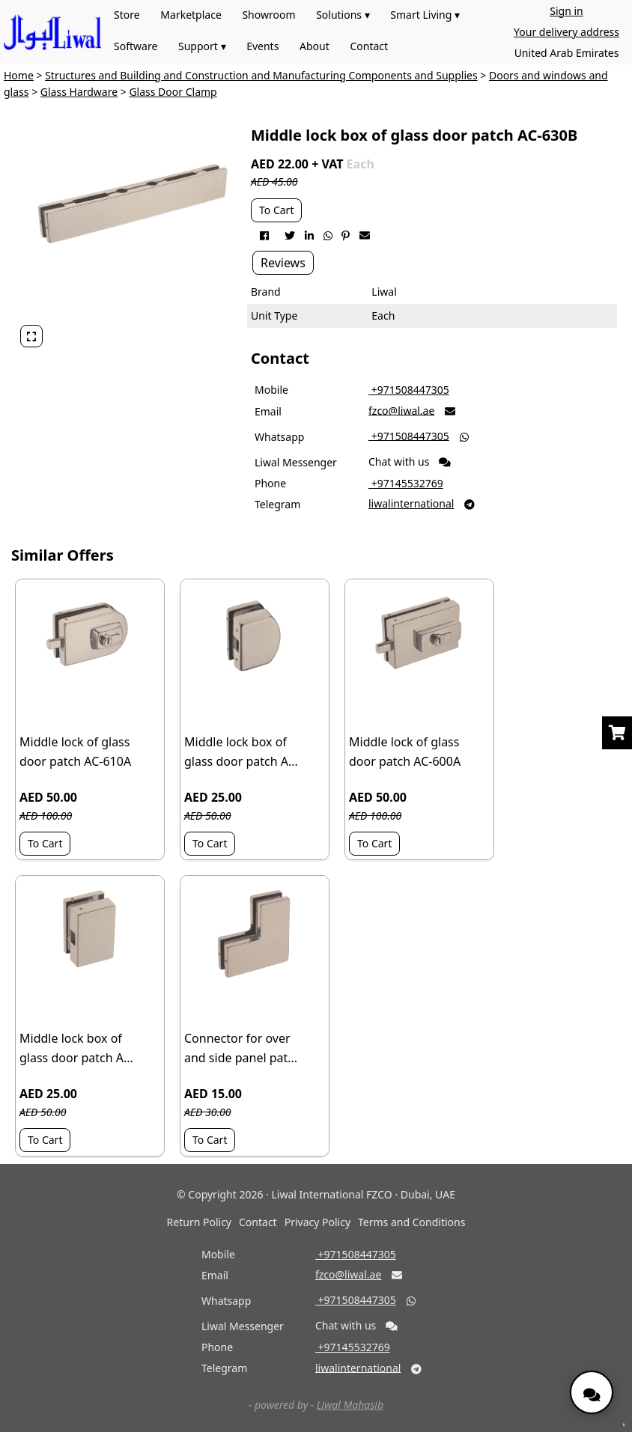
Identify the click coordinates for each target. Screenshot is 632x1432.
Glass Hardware (79, 92)
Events (262, 46)
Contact (369, 46)
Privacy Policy (317, 1222)
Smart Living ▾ (425, 14)
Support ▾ (202, 46)
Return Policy (199, 1222)
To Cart (276, 210)
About (314, 46)
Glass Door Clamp (172, 92)
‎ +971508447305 (408, 390)
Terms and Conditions (411, 1222)
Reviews (283, 263)
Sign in (566, 11)
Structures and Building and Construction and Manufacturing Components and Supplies (261, 75)
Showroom (268, 14)
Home (19, 75)
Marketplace (190, 14)
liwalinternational (411, 503)
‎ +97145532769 (405, 483)
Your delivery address (566, 32)
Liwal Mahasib (350, 1405)
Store (127, 14)
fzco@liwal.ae (401, 410)
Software (135, 46)
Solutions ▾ (343, 14)
